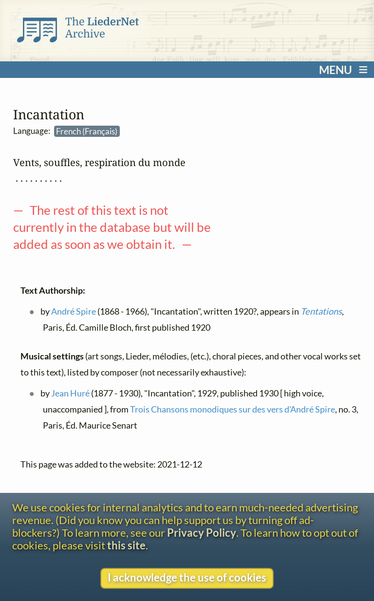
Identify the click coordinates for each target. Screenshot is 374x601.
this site (126, 545)
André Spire (73, 311)
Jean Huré (70, 393)
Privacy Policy (201, 532)
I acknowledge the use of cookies (187, 577)
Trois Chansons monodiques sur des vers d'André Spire (232, 409)
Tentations (320, 311)
